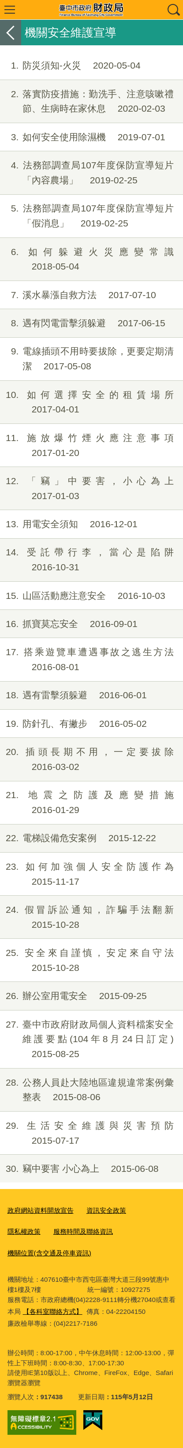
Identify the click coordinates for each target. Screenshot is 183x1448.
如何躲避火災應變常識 (87, 259)
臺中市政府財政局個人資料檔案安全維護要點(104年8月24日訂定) (87, 1039)
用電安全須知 (69, 524)
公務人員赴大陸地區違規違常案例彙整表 (87, 1090)
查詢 (173, 9)
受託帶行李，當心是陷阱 (87, 560)
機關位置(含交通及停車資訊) (49, 1253)
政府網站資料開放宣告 (40, 1210)
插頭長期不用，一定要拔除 (87, 759)
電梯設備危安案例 (78, 838)
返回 (10, 32)
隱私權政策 (24, 1231)
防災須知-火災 (70, 65)
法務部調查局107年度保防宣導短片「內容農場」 (87, 173)
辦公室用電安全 (73, 995)
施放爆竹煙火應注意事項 (87, 445)
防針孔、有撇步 (73, 723)
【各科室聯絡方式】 (52, 1311)
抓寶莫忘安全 (69, 623)
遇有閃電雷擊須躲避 (82, 323)
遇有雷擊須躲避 (73, 695)
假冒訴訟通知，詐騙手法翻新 (87, 917)
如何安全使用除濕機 (82, 137)
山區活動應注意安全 (82, 595)
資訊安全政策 (106, 1210)
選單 (9, 9)
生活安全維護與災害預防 (87, 1133)
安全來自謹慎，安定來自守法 (87, 960)
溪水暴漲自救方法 (78, 295)
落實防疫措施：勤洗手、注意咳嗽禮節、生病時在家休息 (87, 102)
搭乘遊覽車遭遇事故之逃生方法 (87, 660)
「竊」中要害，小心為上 (87, 488)
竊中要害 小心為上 (79, 1168)
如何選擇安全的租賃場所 (87, 402)
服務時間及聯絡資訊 (83, 1231)
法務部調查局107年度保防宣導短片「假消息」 (87, 216)
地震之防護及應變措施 (87, 802)
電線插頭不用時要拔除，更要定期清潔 (87, 359)
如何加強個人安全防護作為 (87, 874)
